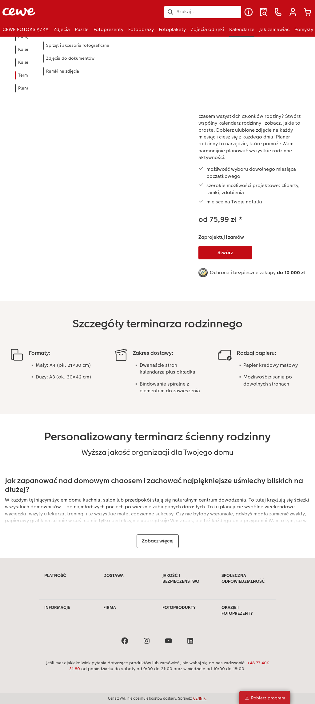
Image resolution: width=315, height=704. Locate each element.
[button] (292, 12)
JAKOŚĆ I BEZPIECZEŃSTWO (180, 578)
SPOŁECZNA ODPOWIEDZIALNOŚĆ (243, 578)
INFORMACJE (57, 607)
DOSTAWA (113, 575)
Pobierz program (264, 697)
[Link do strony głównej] (62, 12)
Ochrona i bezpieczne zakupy (257, 272)
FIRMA (109, 607)
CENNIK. (200, 698)
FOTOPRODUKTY (179, 607)
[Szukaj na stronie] (203, 11)
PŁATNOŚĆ (55, 575)
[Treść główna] (157, 300)
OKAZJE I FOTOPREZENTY (237, 610)
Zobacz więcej (157, 540)
